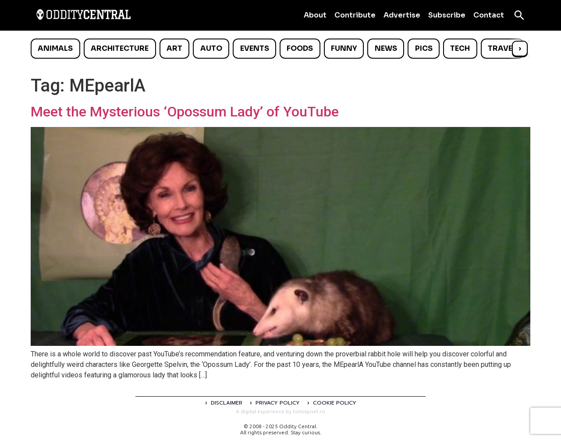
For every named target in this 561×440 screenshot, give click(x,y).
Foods (300, 48)
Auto (211, 48)
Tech (460, 48)
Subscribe (446, 15)
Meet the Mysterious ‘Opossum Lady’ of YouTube (185, 111)
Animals (55, 48)
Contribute (355, 15)
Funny (344, 48)
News (386, 48)
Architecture (120, 48)
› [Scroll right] (519, 48)
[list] (280, 48)
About (315, 15)
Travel (502, 48)
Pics (424, 48)
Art (174, 48)
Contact (488, 15)
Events (254, 48)
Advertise (401, 15)
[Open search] (519, 15)
